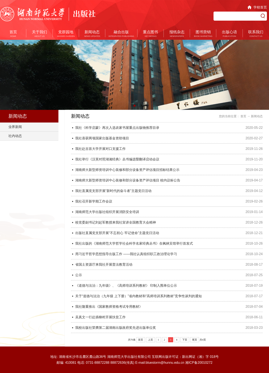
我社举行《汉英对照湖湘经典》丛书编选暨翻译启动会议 (117, 159)
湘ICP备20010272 (198, 362)
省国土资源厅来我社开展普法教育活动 (103, 264)
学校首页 (260, 7)
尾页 (194, 339)
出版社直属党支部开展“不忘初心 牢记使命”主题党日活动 (117, 233)
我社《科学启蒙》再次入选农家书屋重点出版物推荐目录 (117, 127)
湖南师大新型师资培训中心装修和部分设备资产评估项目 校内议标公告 (127, 180)
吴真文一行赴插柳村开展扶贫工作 (100, 317)
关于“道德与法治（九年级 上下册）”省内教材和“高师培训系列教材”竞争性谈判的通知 (138, 296)
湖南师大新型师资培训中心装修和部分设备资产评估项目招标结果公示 (127, 170)
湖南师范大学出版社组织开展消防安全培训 (107, 212)
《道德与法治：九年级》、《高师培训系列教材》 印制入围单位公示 (126, 285)
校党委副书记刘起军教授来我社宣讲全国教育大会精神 (115, 222)
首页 (243, 116)
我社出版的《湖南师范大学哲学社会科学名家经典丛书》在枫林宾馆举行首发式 (134, 243)
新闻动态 (257, 116)
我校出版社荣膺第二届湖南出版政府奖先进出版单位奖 (115, 327)
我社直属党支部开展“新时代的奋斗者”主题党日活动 (113, 191)
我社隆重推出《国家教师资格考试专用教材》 (108, 306)
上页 (150, 339)
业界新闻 (15, 127)
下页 (184, 339)
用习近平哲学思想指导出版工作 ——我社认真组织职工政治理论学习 (126, 254)
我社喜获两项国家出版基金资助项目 (102, 138)
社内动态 (15, 136)
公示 (78, 275)
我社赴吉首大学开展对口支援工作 (100, 149)
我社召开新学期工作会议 (93, 201)
